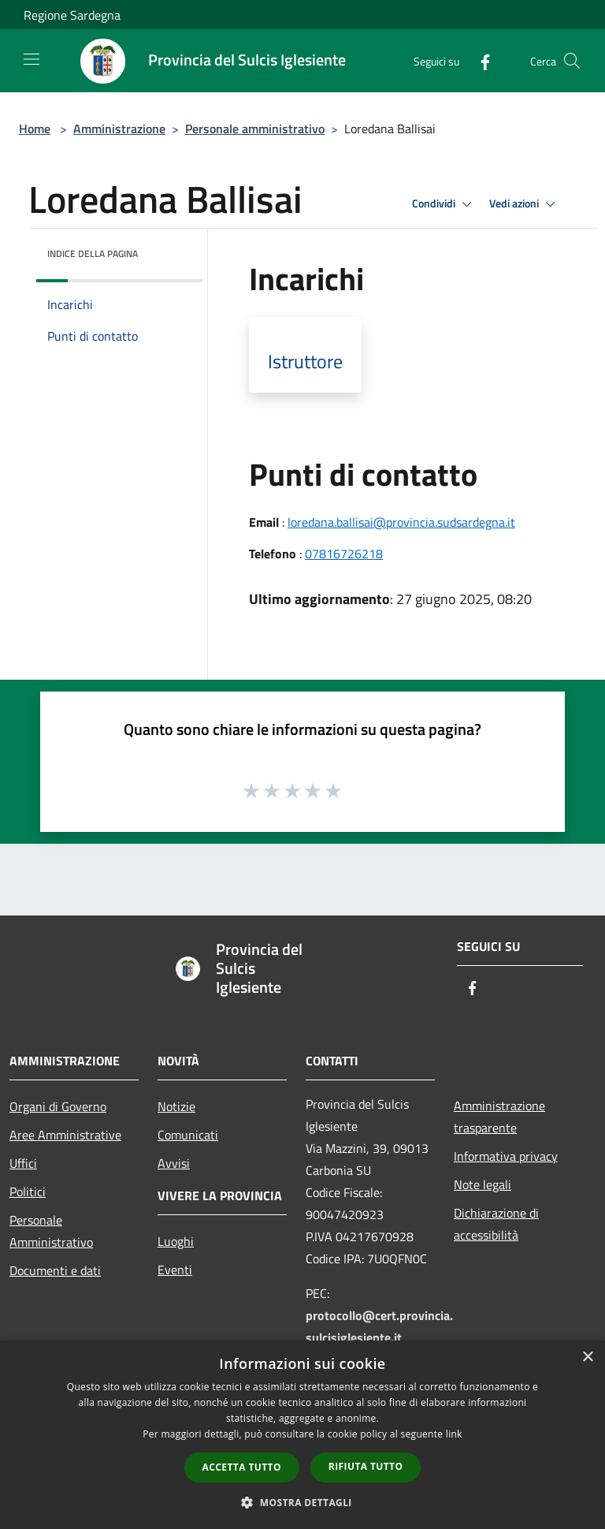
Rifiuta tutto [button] (365, 1466)
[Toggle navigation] (31, 59)
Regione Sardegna (72, 15)
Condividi (444, 204)
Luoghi (176, 1241)
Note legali (482, 1184)
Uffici (23, 1163)
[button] (302, 1502)
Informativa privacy (506, 1156)
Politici (27, 1191)
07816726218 (344, 553)
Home (34, 128)
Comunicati (188, 1134)
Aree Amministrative (65, 1134)
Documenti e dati (55, 1270)
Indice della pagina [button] (92, 253)
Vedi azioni (524, 204)
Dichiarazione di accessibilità (496, 1223)
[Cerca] (571, 60)
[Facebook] (479, 60)
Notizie (176, 1106)
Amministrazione (119, 128)
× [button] (587, 1357)
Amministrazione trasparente (499, 1116)
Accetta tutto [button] (241, 1467)
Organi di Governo (57, 1106)
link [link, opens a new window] (454, 1434)
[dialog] (302, 1435)
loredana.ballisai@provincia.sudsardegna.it (401, 522)
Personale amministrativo (255, 128)
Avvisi (174, 1163)
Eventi (175, 1269)
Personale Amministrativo (51, 1230)
